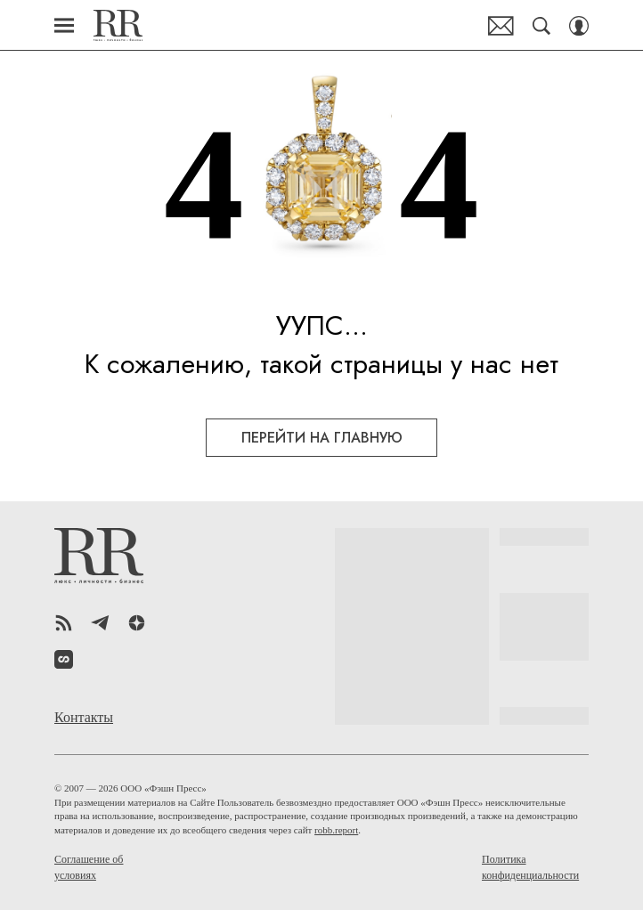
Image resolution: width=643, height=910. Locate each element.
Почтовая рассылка (501, 26)
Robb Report (118, 25)
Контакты (83, 718)
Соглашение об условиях (88, 867)
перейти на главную (322, 437)
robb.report (336, 830)
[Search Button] (541, 26)
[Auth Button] (579, 26)
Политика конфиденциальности (530, 867)
